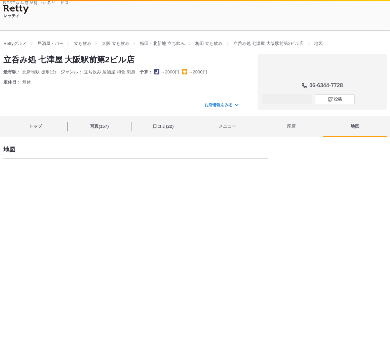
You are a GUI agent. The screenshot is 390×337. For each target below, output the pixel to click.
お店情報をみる (221, 105)
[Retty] (16, 9)
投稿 (338, 99)
